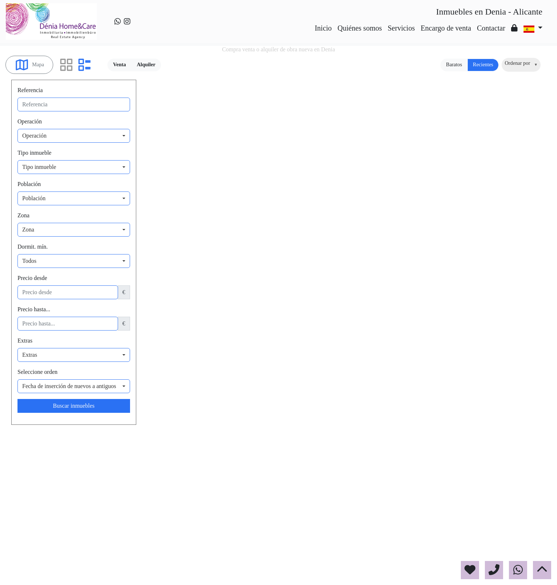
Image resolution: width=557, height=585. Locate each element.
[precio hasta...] (67, 324)
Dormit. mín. (32, 247)
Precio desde (32, 278)
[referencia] (73, 104)
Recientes (483, 64)
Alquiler (146, 64)
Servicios (401, 28)
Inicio (323, 28)
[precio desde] (67, 292)
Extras (24, 340)
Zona (23, 215)
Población (29, 184)
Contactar (491, 28)
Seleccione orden (37, 372)
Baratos (454, 64)
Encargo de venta (446, 28)
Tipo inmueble (34, 153)
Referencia (30, 90)
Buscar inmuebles (73, 406)
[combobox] (521, 65)
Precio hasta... (33, 309)
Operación (29, 121)
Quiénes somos (360, 28)
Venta (119, 64)
